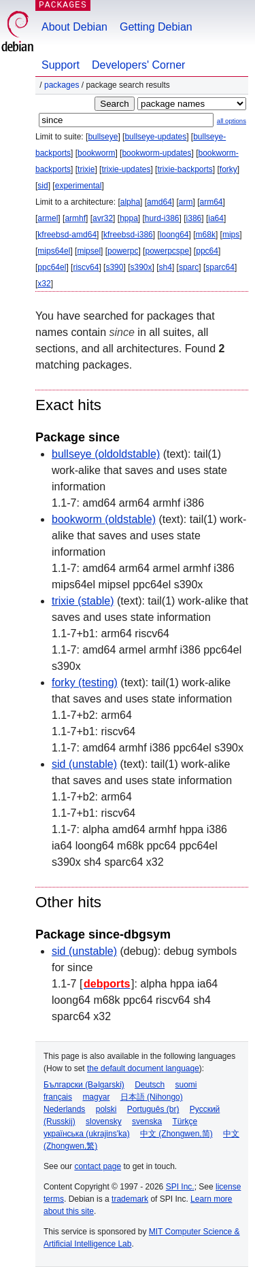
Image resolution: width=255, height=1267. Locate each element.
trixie (86, 169)
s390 (114, 267)
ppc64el (51, 267)
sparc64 (220, 267)
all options (231, 120)
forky (228, 169)
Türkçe (184, 1121)
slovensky (104, 1121)
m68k (206, 234)
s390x (141, 267)
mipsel (89, 251)
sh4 (165, 267)
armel (47, 218)
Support (60, 65)
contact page (97, 1166)
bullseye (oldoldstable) (106, 454)
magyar (95, 1097)
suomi (186, 1084)
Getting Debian (156, 27)
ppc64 (207, 251)
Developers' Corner (138, 65)
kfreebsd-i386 (128, 234)
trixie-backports (184, 169)
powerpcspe (167, 251)
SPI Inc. (180, 1187)
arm (186, 202)
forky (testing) (85, 682)
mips (230, 234)
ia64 (216, 218)
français (58, 1097)
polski (106, 1109)
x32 (43, 283)
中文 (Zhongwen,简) (176, 1133)
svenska (147, 1121)
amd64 (159, 202)
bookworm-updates (156, 153)
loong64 (174, 234)
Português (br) (153, 1109)
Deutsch (150, 1084)
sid (42, 185)
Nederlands (64, 1109)
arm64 (211, 202)
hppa (129, 218)
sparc (189, 267)
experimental (78, 185)
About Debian (74, 27)
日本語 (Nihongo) (151, 1097)
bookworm (96, 153)
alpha (130, 202)
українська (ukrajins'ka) (87, 1133)
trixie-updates (125, 169)
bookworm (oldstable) (104, 519)
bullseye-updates (155, 136)
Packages (61, 85)
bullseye (103, 136)
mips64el (53, 251)
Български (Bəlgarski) (84, 1084)
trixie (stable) (83, 601)
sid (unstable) (84, 764)
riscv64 (86, 267)
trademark (130, 1199)
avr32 (102, 218)
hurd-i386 (162, 218)
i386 (194, 218)
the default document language (143, 1068)
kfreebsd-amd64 (67, 234)
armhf (75, 218)
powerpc (122, 251)
